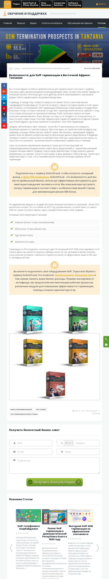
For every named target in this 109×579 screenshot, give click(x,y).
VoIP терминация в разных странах (24, 414)
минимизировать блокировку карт (74, 275)
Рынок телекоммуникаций (21, 409)
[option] (28, 539)
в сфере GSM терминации (35, 177)
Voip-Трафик (41, 409)
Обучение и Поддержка (27, 13)
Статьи (17, 68)
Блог (11, 68)
